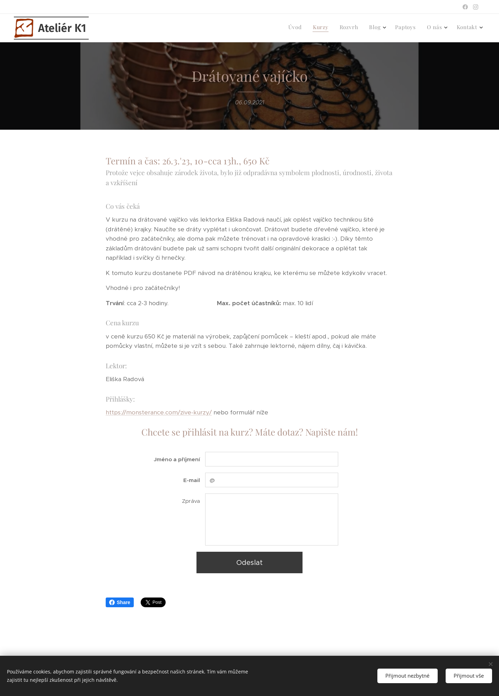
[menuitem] (405, 28)
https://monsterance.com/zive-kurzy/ (159, 412)
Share (119, 602)
